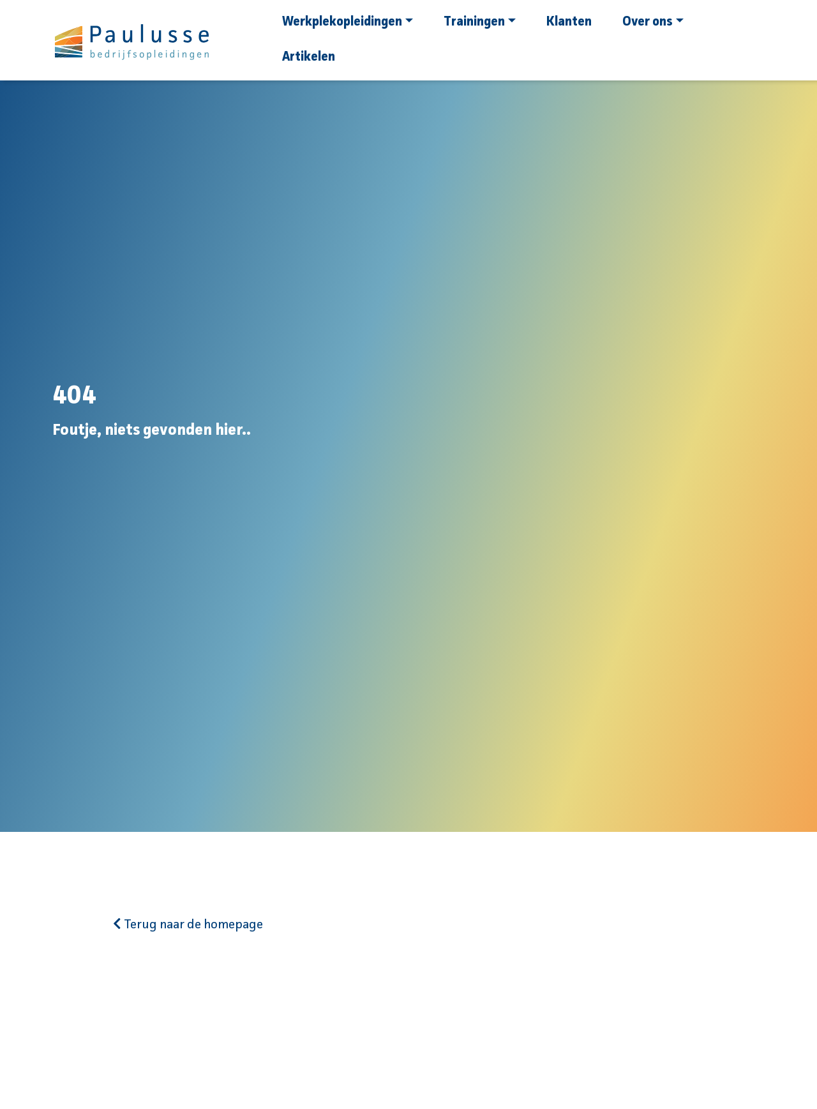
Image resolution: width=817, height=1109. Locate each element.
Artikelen (308, 57)
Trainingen (480, 22)
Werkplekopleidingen (347, 22)
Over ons (653, 22)
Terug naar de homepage (188, 925)
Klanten (569, 22)
